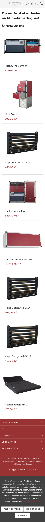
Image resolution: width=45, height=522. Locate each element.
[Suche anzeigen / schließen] (27, 4)
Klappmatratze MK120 (17, 404)
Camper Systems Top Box (19, 259)
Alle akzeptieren (12, 509)
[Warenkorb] (41, 4)
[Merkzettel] (36, 4)
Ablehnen (22, 515)
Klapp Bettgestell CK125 (18, 356)
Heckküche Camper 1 (16, 66)
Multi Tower (11, 114)
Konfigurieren (33, 509)
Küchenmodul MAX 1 (16, 211)
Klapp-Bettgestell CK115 (18, 162)
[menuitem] (27, 4)
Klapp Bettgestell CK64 (17, 308)
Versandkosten (8, 461)
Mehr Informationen (31, 501)
